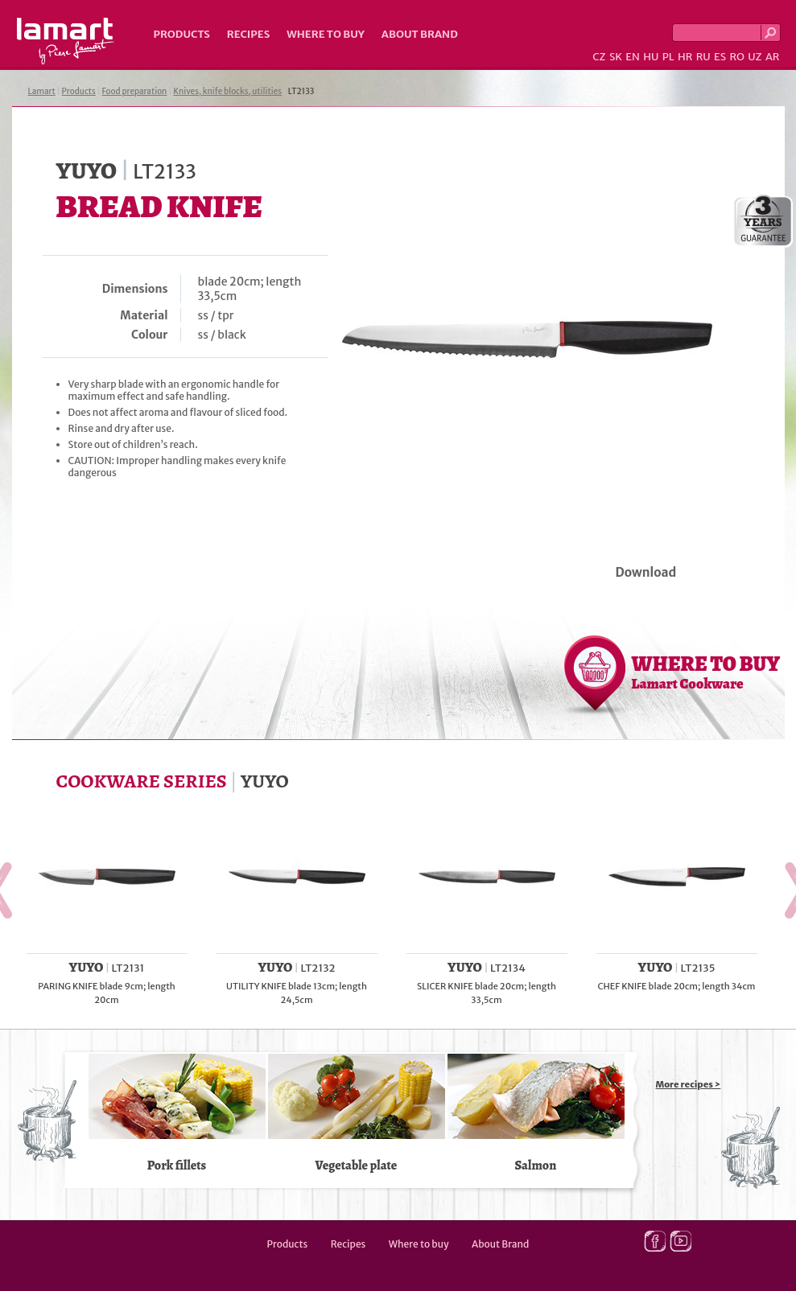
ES (720, 57)
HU (650, 57)
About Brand (420, 34)
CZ (598, 57)
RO (736, 57)
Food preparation (134, 91)
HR (685, 57)
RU (703, 57)
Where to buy (326, 34)
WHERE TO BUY (706, 671)
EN (632, 57)
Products (182, 34)
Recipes (248, 34)
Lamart (65, 41)
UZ (754, 57)
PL (668, 57)
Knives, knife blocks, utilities (227, 91)
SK (615, 57)
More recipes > (688, 1084)
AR (772, 57)
